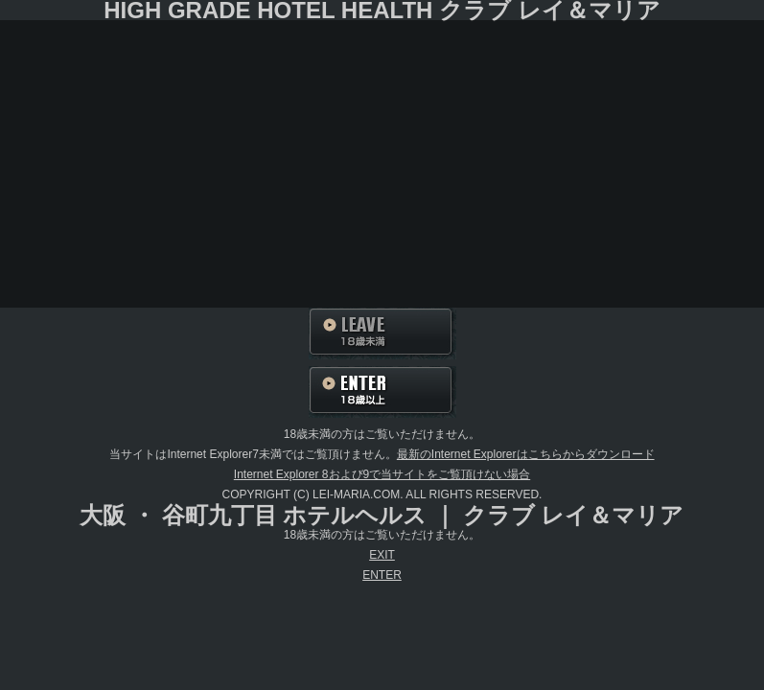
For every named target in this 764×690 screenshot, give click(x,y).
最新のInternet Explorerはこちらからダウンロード (526, 454)
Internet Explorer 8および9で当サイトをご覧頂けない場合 (382, 474)
